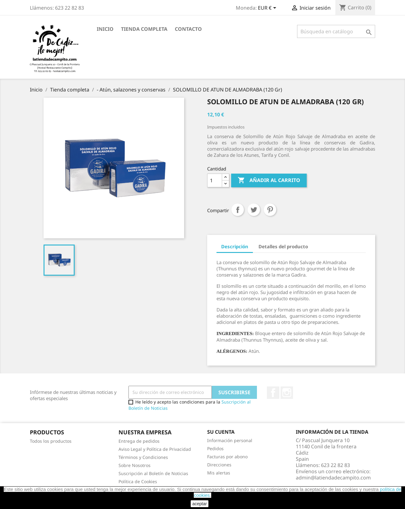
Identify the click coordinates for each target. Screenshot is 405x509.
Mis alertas (218, 473)
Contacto (188, 29)
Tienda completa (144, 29)
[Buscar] (336, 31)
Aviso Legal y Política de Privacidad (155, 449)
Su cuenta (221, 431)
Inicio (105, 29)
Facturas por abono (227, 457)
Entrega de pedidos (139, 441)
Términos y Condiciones (143, 457)
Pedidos (215, 448)
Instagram (287, 392)
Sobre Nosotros (135, 465)
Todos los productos (51, 441)
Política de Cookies (138, 481)
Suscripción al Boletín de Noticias (153, 473)
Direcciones (219, 465)
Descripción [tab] (234, 246)
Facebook (273, 392)
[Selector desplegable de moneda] (268, 8)
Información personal (229, 440)
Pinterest (270, 209)
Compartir (237, 209)
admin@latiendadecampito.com (333, 477)
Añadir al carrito (269, 180)
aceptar (199, 503)
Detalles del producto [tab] (283, 246)
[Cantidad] (214, 180)
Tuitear (254, 209)
